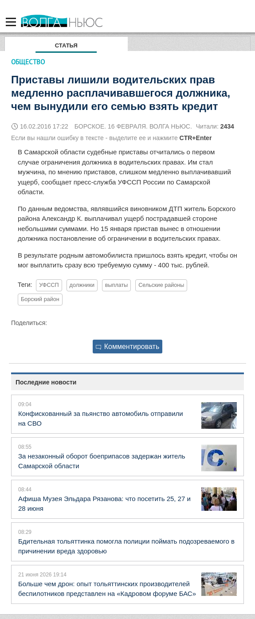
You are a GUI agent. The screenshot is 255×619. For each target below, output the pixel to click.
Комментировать (128, 346)
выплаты (116, 285)
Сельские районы (161, 285)
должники (82, 285)
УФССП (49, 285)
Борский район (40, 299)
